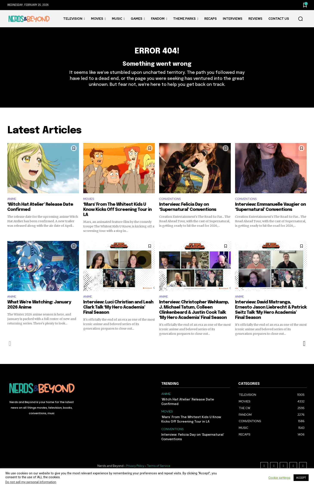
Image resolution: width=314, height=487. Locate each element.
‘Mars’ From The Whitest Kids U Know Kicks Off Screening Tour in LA (117, 218)
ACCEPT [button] (301, 477)
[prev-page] (10, 353)
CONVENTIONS (171, 207)
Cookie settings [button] (279, 478)
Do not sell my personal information (30, 482)
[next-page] (304, 353)
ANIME (12, 207)
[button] (300, 19)
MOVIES (89, 207)
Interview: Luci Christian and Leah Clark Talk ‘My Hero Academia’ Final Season (118, 317)
